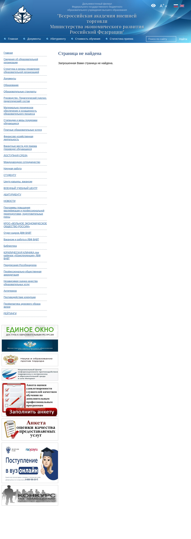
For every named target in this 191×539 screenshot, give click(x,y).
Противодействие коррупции (20, 297)
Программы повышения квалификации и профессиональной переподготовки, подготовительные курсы (24, 212)
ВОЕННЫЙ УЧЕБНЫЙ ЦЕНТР (21, 188)
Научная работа (12, 168)
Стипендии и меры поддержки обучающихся (20, 122)
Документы (34, 38)
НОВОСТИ (9, 201)
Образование (11, 85)
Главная (13, 38)
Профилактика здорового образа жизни (22, 305)
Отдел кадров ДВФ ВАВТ (17, 233)
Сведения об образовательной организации (21, 61)
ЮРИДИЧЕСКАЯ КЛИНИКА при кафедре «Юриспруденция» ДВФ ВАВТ (22, 255)
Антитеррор (10, 290)
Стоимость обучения (87, 38)
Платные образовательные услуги (23, 129)
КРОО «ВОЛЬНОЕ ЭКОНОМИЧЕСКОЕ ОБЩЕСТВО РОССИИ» (25, 225)
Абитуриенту (58, 38)
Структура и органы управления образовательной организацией (21, 70)
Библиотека (10, 246)
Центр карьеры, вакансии (18, 181)
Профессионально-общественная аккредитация (23, 273)
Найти (183, 39)
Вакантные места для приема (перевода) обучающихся (20, 148)
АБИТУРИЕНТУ (12, 194)
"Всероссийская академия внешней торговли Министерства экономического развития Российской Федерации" (97, 24)
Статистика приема (121, 38)
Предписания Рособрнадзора (20, 265)
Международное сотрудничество (22, 162)
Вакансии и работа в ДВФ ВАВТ (21, 239)
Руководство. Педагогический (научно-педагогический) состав (25, 99)
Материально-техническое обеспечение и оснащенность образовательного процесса (20, 110)
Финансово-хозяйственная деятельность (18, 138)
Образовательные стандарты (20, 91)
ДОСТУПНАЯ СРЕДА (15, 155)
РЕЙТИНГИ (10, 313)
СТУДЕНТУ (10, 175)
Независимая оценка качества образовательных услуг (21, 283)
